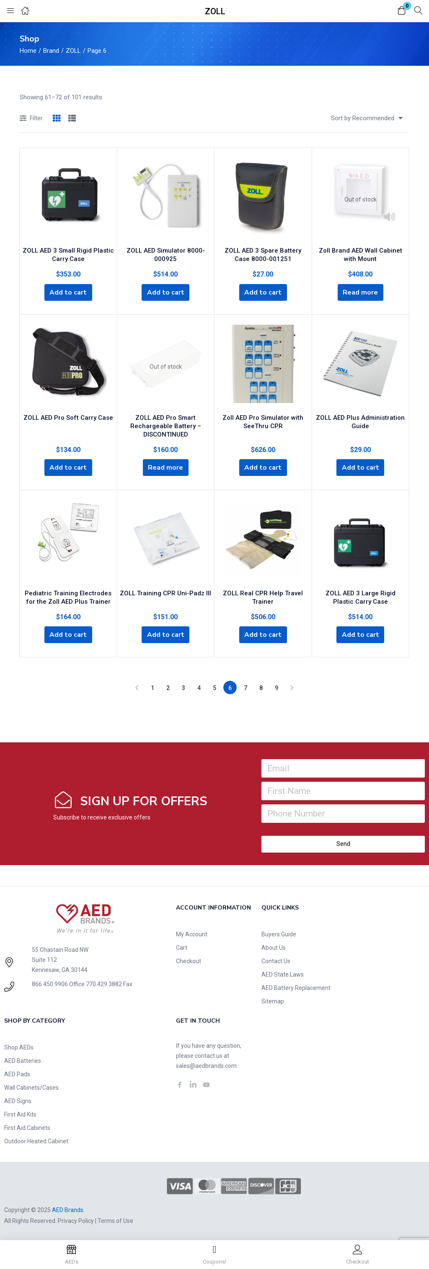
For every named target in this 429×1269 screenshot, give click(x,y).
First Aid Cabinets (27, 1127)
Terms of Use (115, 1220)
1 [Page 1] (152, 687)
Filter (31, 119)
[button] (401, 11)
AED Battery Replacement (296, 987)
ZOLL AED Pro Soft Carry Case (68, 416)
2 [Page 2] (168, 687)
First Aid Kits (20, 1113)
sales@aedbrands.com (206, 1065)
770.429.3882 (104, 983)
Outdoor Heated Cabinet (36, 1140)
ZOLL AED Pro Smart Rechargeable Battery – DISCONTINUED (165, 424)
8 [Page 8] (261, 687)
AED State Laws (282, 973)
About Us (273, 946)
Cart (181, 946)
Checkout (188, 960)
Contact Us (275, 960)
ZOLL (73, 50)
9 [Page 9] (276, 687)
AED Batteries (22, 1060)
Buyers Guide (278, 933)
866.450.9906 (50, 983)
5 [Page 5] (214, 687)
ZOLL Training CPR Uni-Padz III (165, 591)
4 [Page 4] (199, 687)
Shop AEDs (19, 1046)
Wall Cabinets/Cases (31, 1086)
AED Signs (17, 1100)
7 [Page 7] (245, 687)
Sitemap (272, 1000)
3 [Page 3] (183, 687)
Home (28, 50)
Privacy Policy (76, 1220)
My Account (191, 933)
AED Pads (17, 1073)
